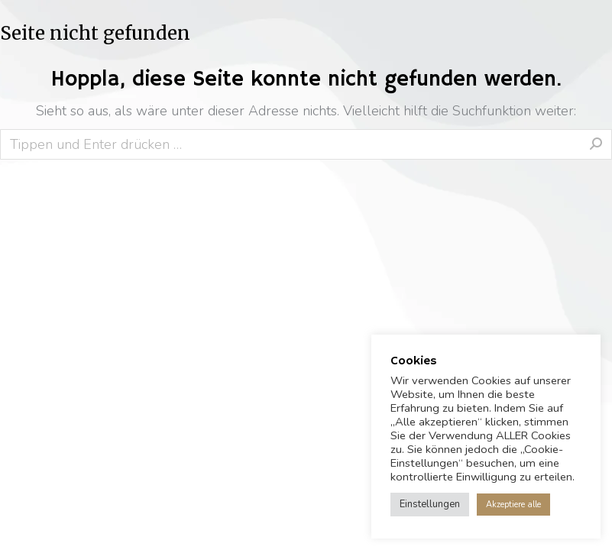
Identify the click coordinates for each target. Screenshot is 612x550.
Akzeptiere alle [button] (513, 504)
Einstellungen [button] (430, 504)
